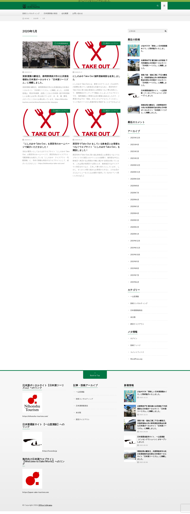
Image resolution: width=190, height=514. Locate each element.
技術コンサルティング (31, 15)
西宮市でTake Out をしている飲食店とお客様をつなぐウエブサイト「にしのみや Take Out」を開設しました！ (96, 152)
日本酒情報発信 (61, 47)
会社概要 (67, 15)
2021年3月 (134, 155)
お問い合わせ (80, 15)
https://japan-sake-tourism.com (35, 495)
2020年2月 (134, 230)
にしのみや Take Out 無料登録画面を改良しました (95, 81)
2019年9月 (134, 264)
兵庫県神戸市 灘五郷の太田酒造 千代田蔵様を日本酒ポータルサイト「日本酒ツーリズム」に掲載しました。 (152, 411)
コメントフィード (137, 355)
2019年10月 (135, 258)
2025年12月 (135, 141)
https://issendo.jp (49, 454)
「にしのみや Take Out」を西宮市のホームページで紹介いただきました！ (46, 150)
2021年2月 (134, 161)
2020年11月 (135, 175)
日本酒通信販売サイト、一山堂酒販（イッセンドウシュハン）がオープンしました (154, 96)
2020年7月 (134, 196)
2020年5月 (134, 210)
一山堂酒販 (135, 299)
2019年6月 (134, 285)
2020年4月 (134, 216)
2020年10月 (135, 182)
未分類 (133, 320)
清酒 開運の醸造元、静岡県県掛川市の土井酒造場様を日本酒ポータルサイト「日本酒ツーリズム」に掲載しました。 (45, 83)
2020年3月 (134, 223)
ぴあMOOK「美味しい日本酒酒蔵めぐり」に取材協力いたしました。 (154, 51)
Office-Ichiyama (45, 508)
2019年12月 (135, 244)
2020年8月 (134, 189)
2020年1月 (134, 237)
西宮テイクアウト (111, 47)
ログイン (134, 341)
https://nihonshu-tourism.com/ (35, 419)
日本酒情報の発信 (52, 15)
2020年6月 (134, 203)
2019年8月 (134, 271)
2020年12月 (135, 168)
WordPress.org (136, 362)
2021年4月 (134, 148)
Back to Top (95, 378)
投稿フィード (135, 348)
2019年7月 (134, 278)
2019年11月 (135, 251)
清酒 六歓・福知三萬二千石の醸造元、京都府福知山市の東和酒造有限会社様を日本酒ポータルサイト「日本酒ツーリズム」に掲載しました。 (154, 83)
